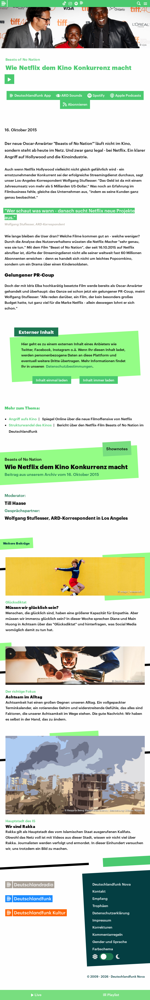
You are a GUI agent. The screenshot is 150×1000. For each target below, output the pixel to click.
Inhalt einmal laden (52, 380)
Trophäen (100, 906)
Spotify (96, 95)
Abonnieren (75, 104)
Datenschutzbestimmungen (69, 366)
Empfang (100, 898)
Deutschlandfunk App (30, 95)
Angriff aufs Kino (23, 419)
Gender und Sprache (109, 942)
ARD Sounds (69, 95)
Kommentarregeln (107, 934)
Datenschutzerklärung (110, 913)
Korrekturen (102, 927)
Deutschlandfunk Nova (111, 884)
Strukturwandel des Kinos (30, 425)
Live (38, 995)
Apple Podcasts (125, 95)
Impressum (101, 920)
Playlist (113, 995)
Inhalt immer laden (98, 380)
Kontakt (99, 891)
